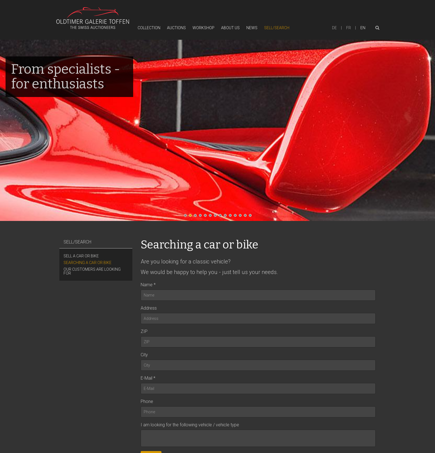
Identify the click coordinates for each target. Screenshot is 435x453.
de (334, 28)
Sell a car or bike (81, 256)
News (251, 28)
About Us (230, 28)
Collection (149, 28)
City (144, 354)
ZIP (144, 331)
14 (251, 217)
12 (241, 217)
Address (149, 308)
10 (231, 217)
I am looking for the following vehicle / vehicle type (190, 424)
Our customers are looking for (92, 271)
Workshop (203, 28)
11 (236, 217)
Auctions (176, 28)
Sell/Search (276, 28)
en (362, 28)
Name (147, 284)
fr (348, 28)
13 (246, 217)
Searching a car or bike (88, 262)
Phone (147, 401)
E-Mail (146, 378)
